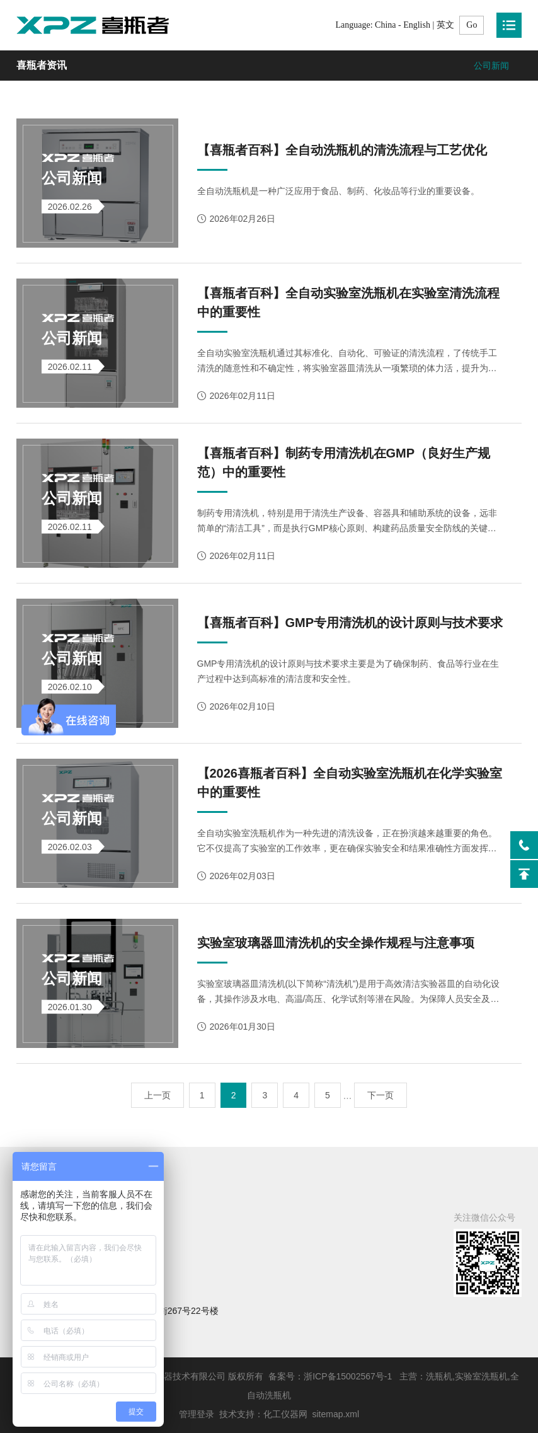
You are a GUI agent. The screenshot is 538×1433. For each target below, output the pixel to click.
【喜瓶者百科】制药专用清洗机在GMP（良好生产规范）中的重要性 (344, 462)
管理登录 (196, 1414)
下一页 (380, 1095)
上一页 (157, 1095)
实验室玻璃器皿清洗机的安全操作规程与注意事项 (335, 943)
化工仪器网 (285, 1414)
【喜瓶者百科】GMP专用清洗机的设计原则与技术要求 (350, 623)
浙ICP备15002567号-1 (348, 1376)
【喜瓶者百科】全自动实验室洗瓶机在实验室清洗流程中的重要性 (348, 302)
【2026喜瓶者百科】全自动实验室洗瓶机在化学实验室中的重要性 (350, 782)
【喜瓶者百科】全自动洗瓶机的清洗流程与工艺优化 (342, 150)
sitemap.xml (335, 1414)
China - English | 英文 (414, 25)
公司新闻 (491, 65)
